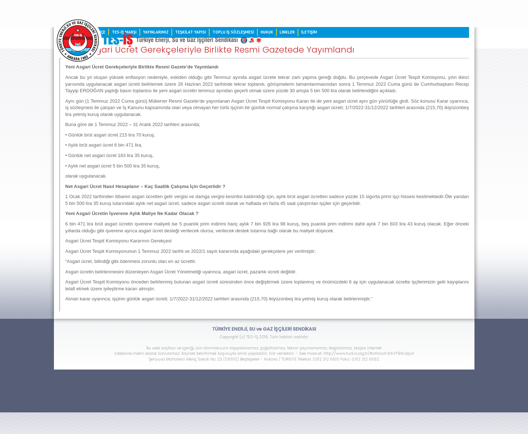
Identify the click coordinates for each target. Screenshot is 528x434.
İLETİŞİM (309, 32)
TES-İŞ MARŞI (124, 32)
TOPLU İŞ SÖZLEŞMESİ (233, 32)
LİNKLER (287, 32)
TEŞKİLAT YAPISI (190, 32)
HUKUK (267, 32)
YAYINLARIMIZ (156, 32)
